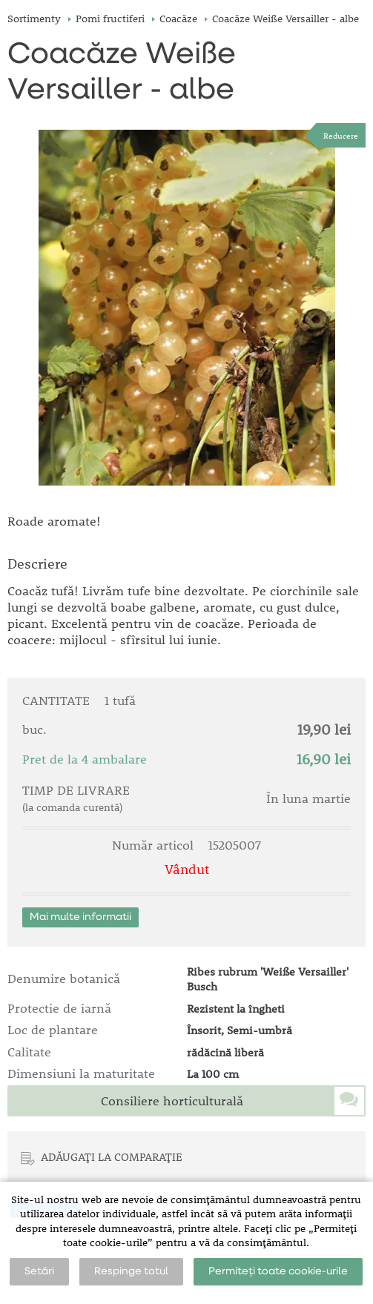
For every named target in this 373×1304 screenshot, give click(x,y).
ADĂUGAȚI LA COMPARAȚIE (111, 1156)
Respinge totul (131, 1271)
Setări (39, 1271)
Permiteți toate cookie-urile (278, 1271)
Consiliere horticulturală (172, 1101)
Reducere (340, 135)
